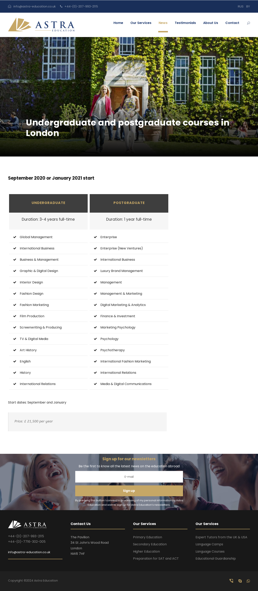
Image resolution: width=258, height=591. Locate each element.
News (163, 23)
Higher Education (146, 551)
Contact (232, 23)
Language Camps (209, 544)
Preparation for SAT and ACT (156, 558)
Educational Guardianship (216, 558)
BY (248, 6)
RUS (240, 6)
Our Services (140, 23)
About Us (210, 23)
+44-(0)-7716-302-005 (27, 541)
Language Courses (210, 551)
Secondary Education (150, 544)
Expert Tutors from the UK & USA (221, 537)
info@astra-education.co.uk (35, 6)
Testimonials (185, 23)
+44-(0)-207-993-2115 (81, 6)
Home (118, 23)
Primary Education (147, 537)
